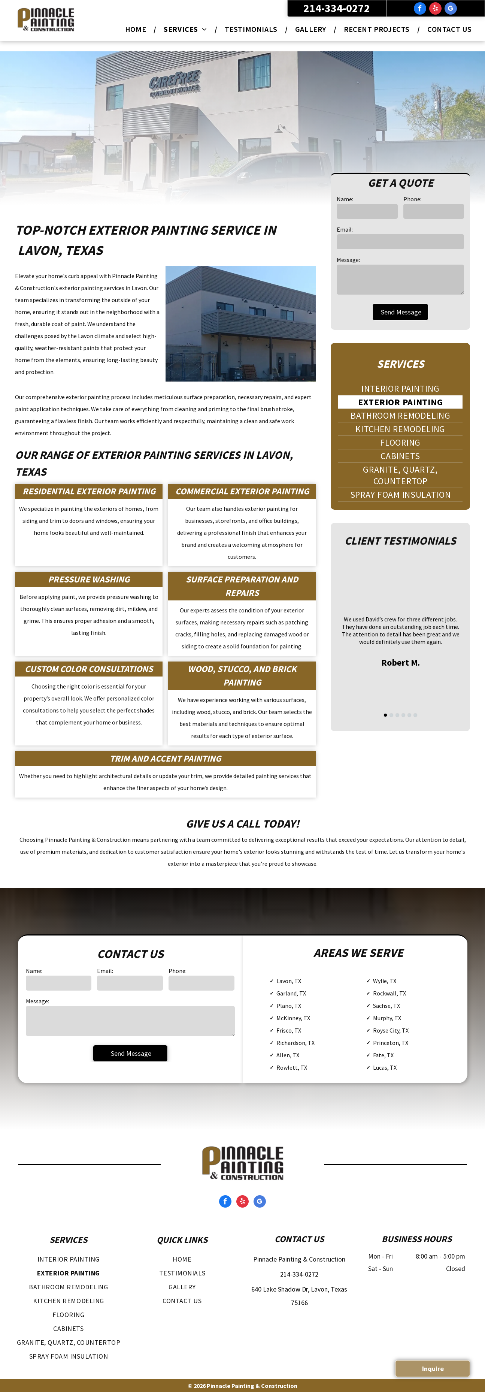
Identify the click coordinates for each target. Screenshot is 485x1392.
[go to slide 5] (409, 715)
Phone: (412, 199)
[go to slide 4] (403, 715)
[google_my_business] (451, 9)
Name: (345, 199)
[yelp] (435, 9)
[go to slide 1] (385, 715)
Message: (348, 259)
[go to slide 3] (397, 715)
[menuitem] (137, 29)
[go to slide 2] (391, 715)
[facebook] (420, 9)
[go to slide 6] (415, 715)
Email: (345, 229)
